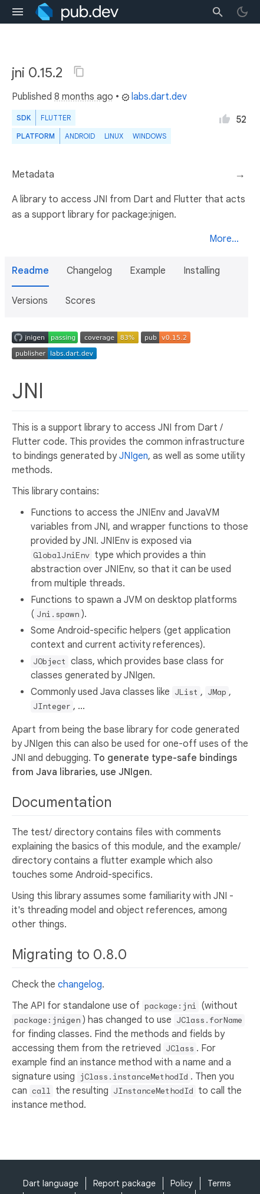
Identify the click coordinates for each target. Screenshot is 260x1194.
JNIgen (133, 456)
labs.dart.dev (154, 97)
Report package (124, 1183)
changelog (80, 984)
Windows (149, 136)
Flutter (56, 117)
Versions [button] (30, 301)
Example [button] (148, 271)
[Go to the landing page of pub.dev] (77, 12)
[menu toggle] (18, 12)
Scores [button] (80, 301)
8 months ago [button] (83, 97)
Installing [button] (201, 271)
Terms (219, 1183)
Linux (113, 136)
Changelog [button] (89, 271)
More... (224, 239)
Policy (181, 1183)
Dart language (50, 1183)
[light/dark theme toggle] (242, 12)
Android (80, 136)
